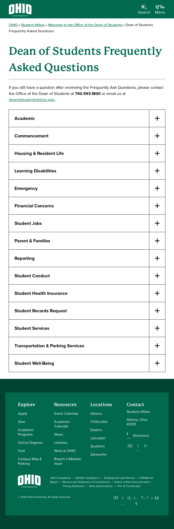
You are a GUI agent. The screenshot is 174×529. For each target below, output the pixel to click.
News (58, 434)
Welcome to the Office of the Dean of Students (85, 24)
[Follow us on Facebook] (130, 445)
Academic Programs (26, 432)
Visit (21, 450)
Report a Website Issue (67, 461)
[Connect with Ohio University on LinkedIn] (129, 498)
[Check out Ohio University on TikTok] (150, 498)
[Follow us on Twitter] (146, 445)
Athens (96, 413)
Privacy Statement (74, 486)
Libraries (61, 442)
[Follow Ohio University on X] (143, 498)
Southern (97, 446)
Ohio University (37, 497)
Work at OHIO (65, 450)
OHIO (13, 24)
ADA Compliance (60, 478)
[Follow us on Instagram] (138, 449)
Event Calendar (66, 413)
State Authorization (101, 486)
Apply (22, 413)
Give (21, 421)
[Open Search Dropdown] (144, 10)
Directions (141, 435)
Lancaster (98, 438)
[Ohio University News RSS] (157, 498)
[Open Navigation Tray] (160, 10)
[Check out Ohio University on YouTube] (136, 500)
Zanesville (98, 454)
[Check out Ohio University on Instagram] (123, 503)
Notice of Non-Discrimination (132, 482)
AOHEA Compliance (87, 478)
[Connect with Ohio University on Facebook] (116, 498)
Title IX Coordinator (129, 486)
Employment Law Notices (119, 478)
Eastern (96, 429)
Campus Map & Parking (30, 461)
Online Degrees (30, 442)
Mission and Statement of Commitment (86, 482)
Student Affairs (33, 24)
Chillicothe (99, 421)
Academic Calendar (62, 424)
